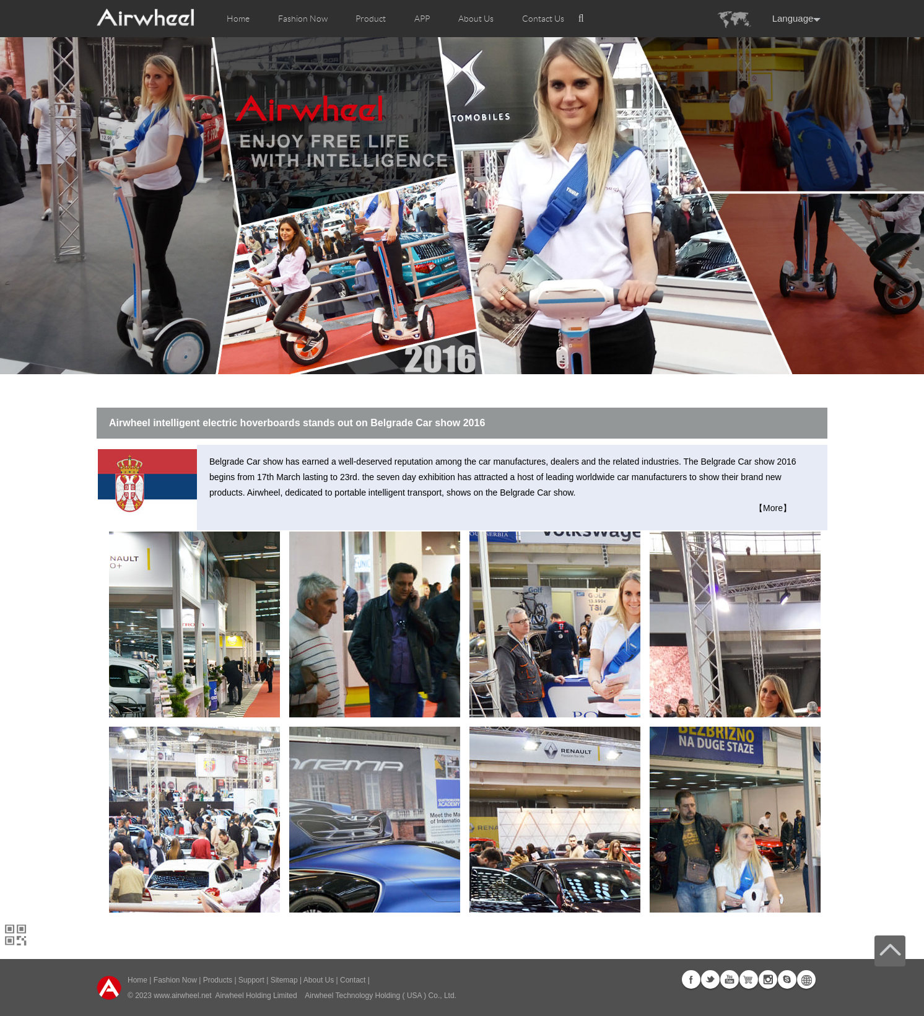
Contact (352, 980)
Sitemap (284, 980)
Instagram (768, 979)
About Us (318, 980)
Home (238, 19)
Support (251, 980)
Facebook (691, 979)
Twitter (710, 979)
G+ (748, 979)
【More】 (772, 508)
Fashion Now (175, 980)
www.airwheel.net (182, 995)
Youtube (729, 979)
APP (422, 19)
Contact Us (543, 19)
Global (806, 979)
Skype (787, 979)
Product (370, 19)
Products (217, 980)
